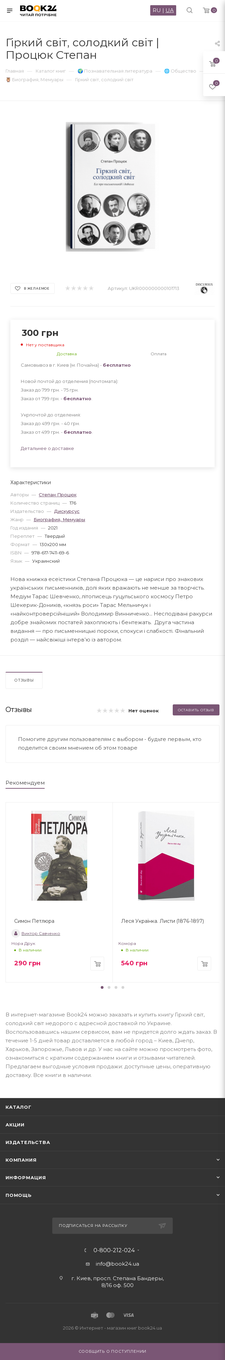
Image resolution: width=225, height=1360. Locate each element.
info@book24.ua (117, 1263)
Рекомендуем (25, 782)
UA (169, 10)
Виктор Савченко (35, 933)
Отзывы (24, 680)
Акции (15, 1124)
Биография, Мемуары (59, 519)
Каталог (19, 1107)
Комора (127, 943)
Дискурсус (67, 511)
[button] (102, 987)
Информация (26, 1177)
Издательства (28, 1142)
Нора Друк (23, 943)
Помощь (19, 1195)
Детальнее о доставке (47, 448)
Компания (21, 1160)
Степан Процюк (57, 494)
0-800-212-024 (114, 1250)
